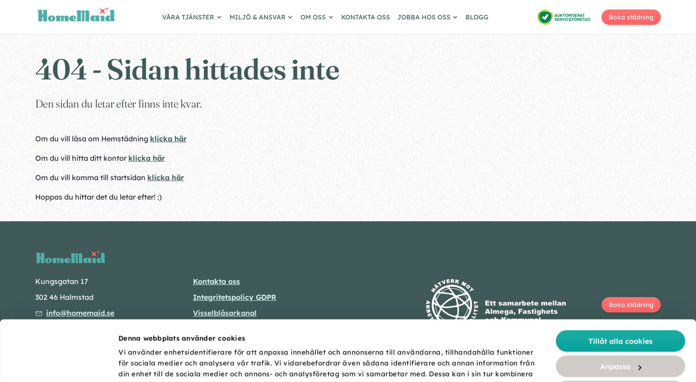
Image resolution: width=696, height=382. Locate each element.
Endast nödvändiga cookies (621, 356)
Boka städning (631, 17)
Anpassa (620, 305)
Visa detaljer (507, 364)
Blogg (477, 17)
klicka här (168, 138)
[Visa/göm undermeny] (192, 18)
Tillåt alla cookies (620, 280)
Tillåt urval (621, 330)
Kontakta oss (365, 17)
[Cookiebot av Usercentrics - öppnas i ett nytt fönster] (58, 364)
